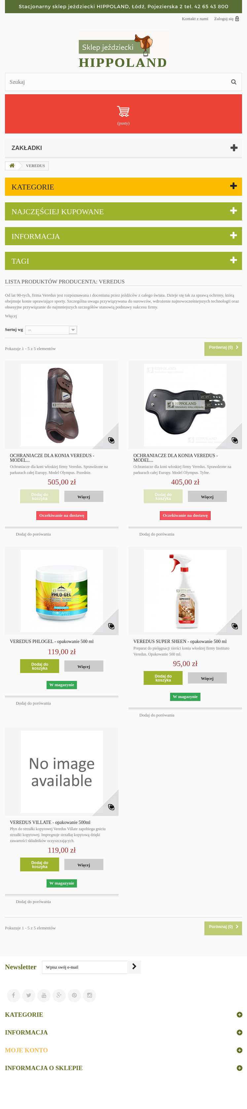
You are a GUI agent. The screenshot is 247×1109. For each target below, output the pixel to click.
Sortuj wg (14, 329)
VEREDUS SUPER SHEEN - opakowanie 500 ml (180, 641)
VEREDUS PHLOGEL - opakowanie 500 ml (51, 641)
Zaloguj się (226, 18)
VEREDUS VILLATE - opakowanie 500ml (50, 822)
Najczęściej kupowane (58, 212)
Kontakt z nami (195, 18)
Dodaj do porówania (33, 534)
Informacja (36, 236)
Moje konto (26, 1050)
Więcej (11, 315)
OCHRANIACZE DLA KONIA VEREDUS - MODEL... (52, 458)
